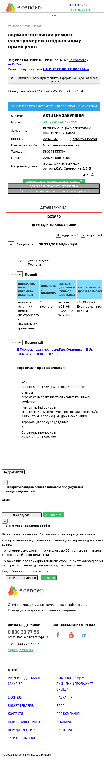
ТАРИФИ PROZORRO (21, 739)
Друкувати (13, 472)
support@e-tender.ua (20, 651)
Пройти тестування (21, 579)
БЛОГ (60, 707)
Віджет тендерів (21, 707)
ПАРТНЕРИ (64, 731)
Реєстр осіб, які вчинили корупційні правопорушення (54, 191)
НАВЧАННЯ (64, 699)
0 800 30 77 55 (77, 5)
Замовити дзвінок (79, 9)
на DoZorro (16, 64)
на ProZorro (77, 60)
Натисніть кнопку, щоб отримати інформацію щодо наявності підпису (54, 79)
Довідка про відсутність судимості (54, 186)
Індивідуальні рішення (26, 723)
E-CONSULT (15, 699)
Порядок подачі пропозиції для (50, 349)
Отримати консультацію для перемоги (54, 181)
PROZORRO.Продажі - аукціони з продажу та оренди (74, 685)
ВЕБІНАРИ (63, 723)
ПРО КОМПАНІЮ (68, 715)
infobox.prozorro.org (38, 572)
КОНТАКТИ (15, 715)
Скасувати (21, 516)
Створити (53, 516)
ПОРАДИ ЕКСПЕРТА (21, 731)
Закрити (49, 579)
